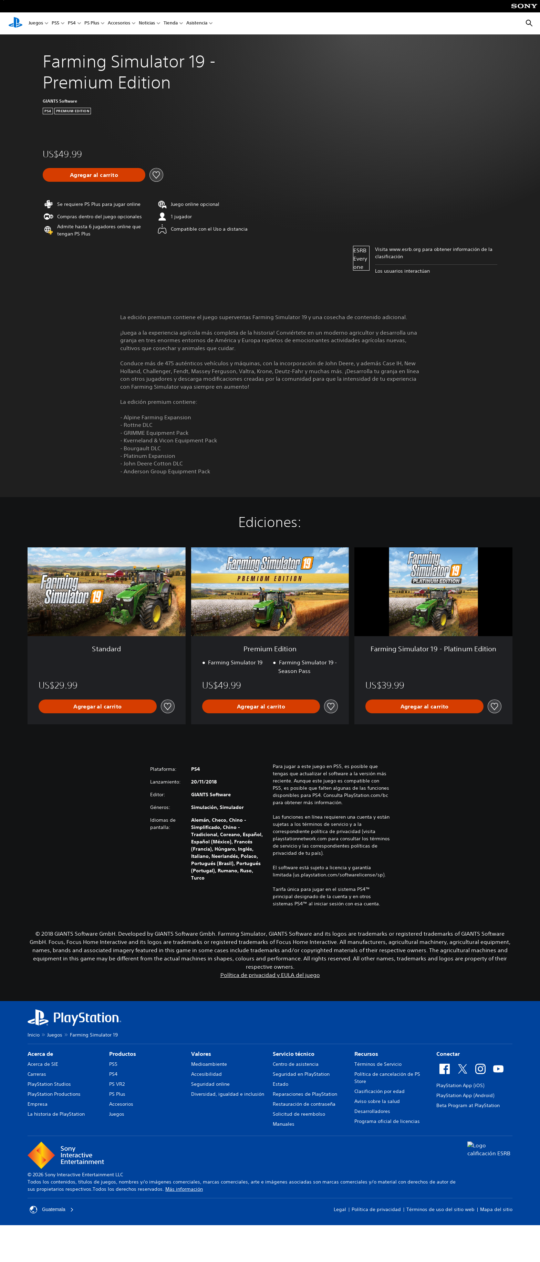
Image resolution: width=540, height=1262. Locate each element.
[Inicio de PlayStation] (15, 23)
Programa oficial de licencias (387, 1121)
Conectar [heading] (448, 1053)
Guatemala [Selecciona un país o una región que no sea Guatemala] (52, 1210)
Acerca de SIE (43, 1064)
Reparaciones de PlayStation (305, 1094)
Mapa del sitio (496, 1209)
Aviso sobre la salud (377, 1101)
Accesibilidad (206, 1074)
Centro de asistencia (296, 1064)
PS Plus (91, 24)
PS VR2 (117, 1084)
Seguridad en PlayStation (301, 1074)
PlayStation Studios (49, 1084)
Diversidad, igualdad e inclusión (227, 1094)
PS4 (72, 24)
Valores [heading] (201, 1053)
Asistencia (196, 24)
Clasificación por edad (379, 1091)
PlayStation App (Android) (465, 1095)
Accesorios (119, 24)
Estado (280, 1084)
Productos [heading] (122, 1053)
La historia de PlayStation (56, 1114)
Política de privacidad (376, 1209)
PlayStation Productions (54, 1094)
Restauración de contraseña (304, 1104)
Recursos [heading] (366, 1053)
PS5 (55, 24)
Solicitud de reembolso (299, 1114)
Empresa (38, 1104)
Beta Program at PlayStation (468, 1105)
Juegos (36, 24)
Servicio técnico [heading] (293, 1053)
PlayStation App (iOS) (460, 1085)
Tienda (171, 24)
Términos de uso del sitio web (440, 1209)
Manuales (283, 1124)
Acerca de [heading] (40, 1053)
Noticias (147, 24)
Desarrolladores (372, 1111)
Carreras (37, 1074)
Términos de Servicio (378, 1064)
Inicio (34, 1035)
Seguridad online (210, 1084)
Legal (340, 1209)
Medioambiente (209, 1064)
